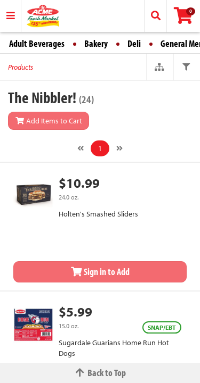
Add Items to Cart (48, 121)
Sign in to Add (100, 271)
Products (20, 67)
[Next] (119, 148)
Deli (134, 43)
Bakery (96, 43)
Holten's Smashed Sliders (98, 214)
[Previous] (80, 148)
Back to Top (100, 373)
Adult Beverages (37, 43)
